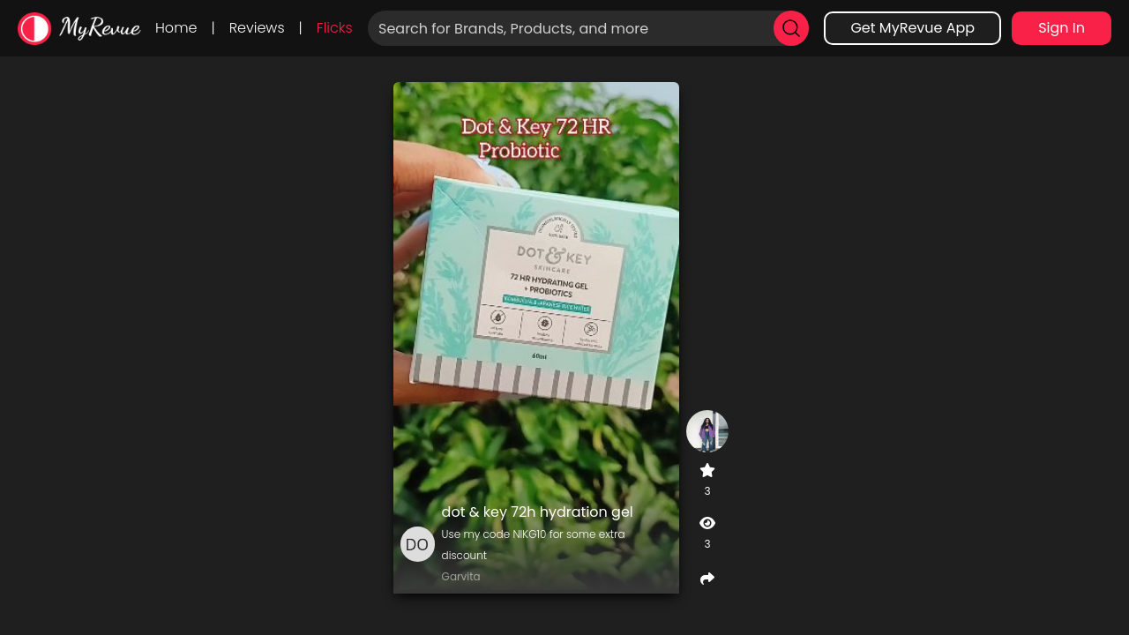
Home (176, 28)
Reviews (257, 28)
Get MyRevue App (912, 28)
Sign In (1061, 28)
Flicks (335, 28)
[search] (791, 28)
